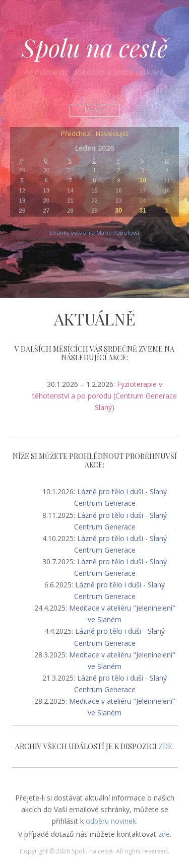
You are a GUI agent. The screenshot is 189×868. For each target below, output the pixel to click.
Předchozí (76, 134)
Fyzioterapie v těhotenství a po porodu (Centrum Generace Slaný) (104, 395)
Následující (112, 134)
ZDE (165, 746)
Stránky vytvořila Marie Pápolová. (95, 232)
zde (164, 834)
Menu (94, 110)
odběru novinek (111, 821)
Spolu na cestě (95, 47)
